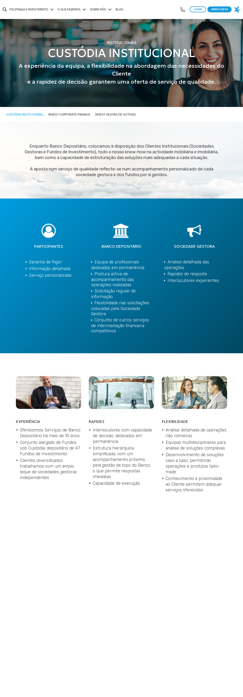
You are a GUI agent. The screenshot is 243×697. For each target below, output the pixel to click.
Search (4, 9)
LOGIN (198, 9)
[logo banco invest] (238, 9)
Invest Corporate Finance (69, 114)
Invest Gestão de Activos (115, 114)
